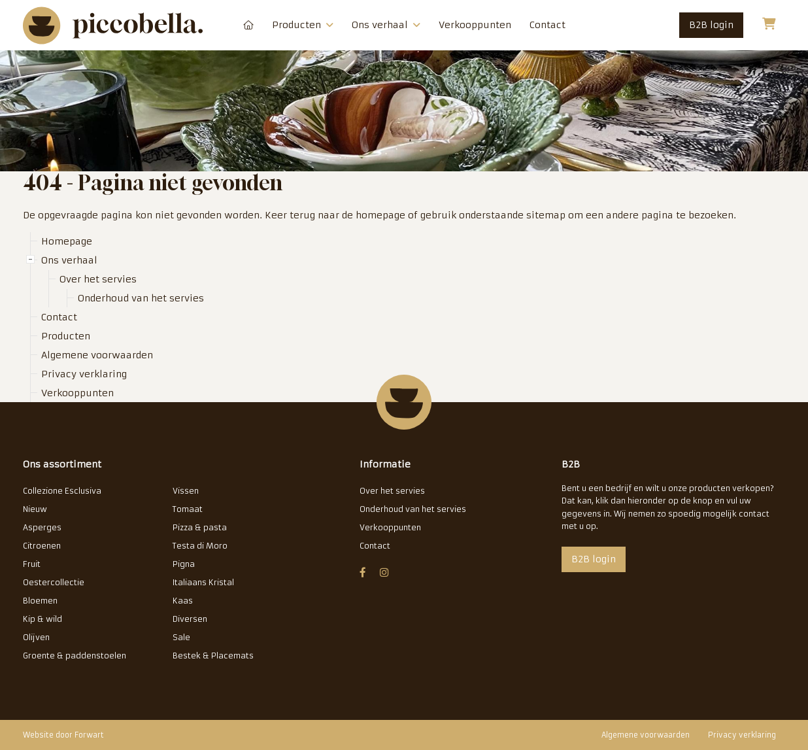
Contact (547, 25)
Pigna (184, 564)
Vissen (186, 491)
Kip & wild (42, 619)
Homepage (248, 25)
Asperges (42, 527)
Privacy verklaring (84, 374)
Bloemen (40, 600)
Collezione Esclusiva (62, 491)
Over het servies (98, 279)
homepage (380, 215)
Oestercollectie (53, 582)
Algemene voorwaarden (97, 355)
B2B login (711, 25)
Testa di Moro (200, 546)
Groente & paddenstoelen (74, 655)
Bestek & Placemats (213, 655)
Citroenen (42, 546)
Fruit (32, 564)
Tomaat (188, 509)
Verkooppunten (475, 25)
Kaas (183, 600)
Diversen (190, 619)
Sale (181, 637)
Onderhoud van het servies (141, 298)
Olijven (36, 637)
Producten (302, 25)
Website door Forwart (63, 735)
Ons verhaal (386, 25)
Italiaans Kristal (203, 582)
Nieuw (35, 509)
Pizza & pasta (200, 527)
